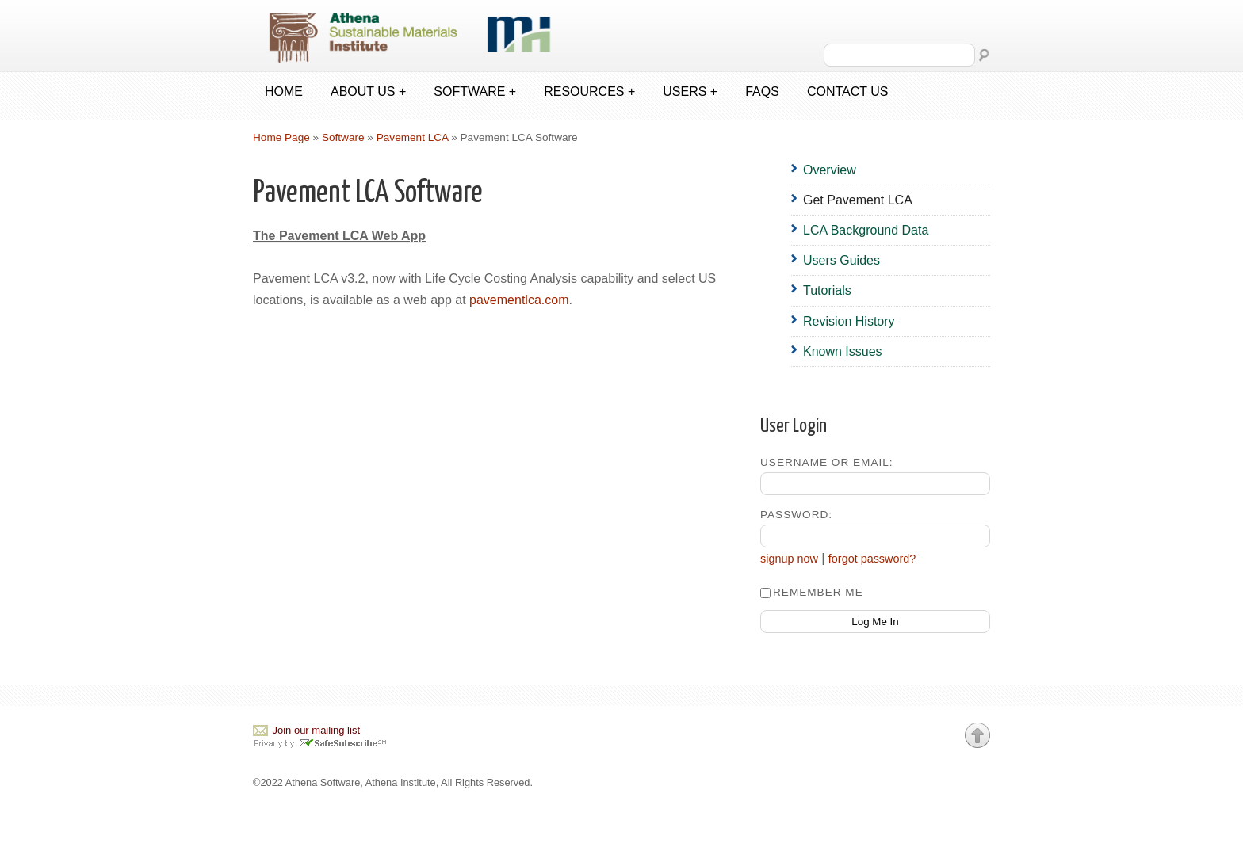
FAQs (762, 91)
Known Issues (842, 351)
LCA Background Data (865, 230)
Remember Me (811, 592)
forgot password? (872, 558)
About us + (368, 91)
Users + (690, 91)
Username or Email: (826, 462)
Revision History (849, 321)
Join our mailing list (316, 730)
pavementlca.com (518, 300)
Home (284, 91)
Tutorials (827, 290)
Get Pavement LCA (857, 200)
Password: (796, 515)
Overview (829, 170)
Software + (475, 91)
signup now (789, 558)
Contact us (848, 91)
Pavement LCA (413, 137)
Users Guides (841, 260)
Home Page (281, 137)
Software (343, 137)
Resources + (589, 91)
